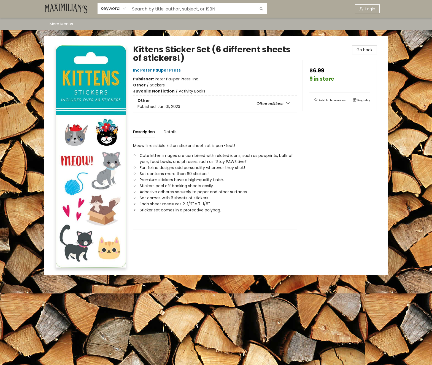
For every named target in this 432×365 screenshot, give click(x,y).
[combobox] (113, 8)
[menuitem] (55, 24)
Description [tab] (144, 132)
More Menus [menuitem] (337, 24)
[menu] (216, 24)
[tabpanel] (215, 186)
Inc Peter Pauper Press (157, 70)
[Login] (367, 8)
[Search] (261, 8)
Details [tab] (170, 132)
